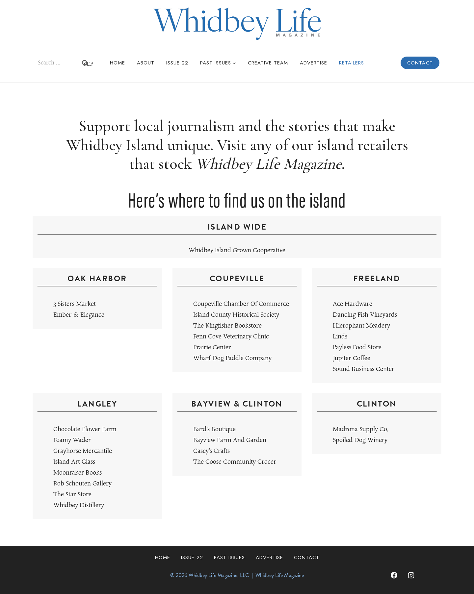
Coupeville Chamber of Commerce (241, 304)
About (145, 62)
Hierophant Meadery (361, 326)
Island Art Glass (74, 462)
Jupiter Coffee (351, 358)
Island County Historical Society (236, 315)
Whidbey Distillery (78, 505)
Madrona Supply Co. (360, 429)
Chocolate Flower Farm (85, 429)
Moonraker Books (77, 473)
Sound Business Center (363, 369)
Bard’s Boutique (214, 429)
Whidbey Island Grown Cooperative (237, 250)
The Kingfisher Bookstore (227, 326)
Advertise (313, 62)
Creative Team (268, 62)
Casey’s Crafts (211, 451)
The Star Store (72, 494)
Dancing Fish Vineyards (365, 315)
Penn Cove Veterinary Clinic (231, 336)
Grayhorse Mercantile (82, 451)
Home (117, 62)
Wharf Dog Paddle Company (232, 358)
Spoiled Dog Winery (360, 440)
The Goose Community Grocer (234, 462)
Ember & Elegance (78, 315)
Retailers (351, 62)
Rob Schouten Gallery (82, 483)
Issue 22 (177, 62)
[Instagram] (411, 575)
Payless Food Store (357, 347)
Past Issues (229, 557)
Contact (420, 62)
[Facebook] (394, 575)
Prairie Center (212, 347)
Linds (340, 336)
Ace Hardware (352, 304)
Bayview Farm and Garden (229, 440)
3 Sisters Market (74, 304)
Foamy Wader (72, 440)
